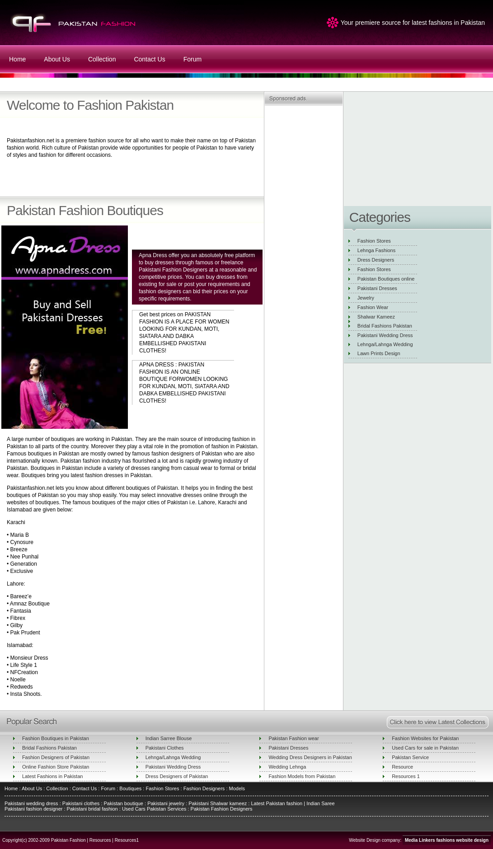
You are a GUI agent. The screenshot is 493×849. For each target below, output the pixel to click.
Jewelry (365, 297)
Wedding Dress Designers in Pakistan (310, 757)
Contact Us (149, 59)
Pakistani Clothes (165, 747)
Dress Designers (375, 260)
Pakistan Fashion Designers (220, 808)
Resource (402, 766)
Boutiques (130, 788)
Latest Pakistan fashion (276, 803)
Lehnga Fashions (376, 250)
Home (17, 59)
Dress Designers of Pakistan (177, 776)
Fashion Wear (372, 307)
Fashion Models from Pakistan (301, 776)
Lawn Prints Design (378, 353)
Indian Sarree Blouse (169, 738)
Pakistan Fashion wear (293, 738)
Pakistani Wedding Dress (385, 335)
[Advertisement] (112, 177)
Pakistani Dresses (377, 288)
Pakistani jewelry (165, 803)
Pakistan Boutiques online (386, 278)
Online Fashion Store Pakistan (55, 766)
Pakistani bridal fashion (92, 808)
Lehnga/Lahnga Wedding (385, 344)
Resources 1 (406, 776)
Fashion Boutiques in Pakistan (55, 738)
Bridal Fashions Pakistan (384, 325)
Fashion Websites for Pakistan (425, 738)
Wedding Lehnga (287, 766)
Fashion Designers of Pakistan (55, 757)
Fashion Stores (374, 241)
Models (237, 788)
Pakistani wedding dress (32, 803)
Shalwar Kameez (376, 316)
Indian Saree (320, 803)
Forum (192, 59)
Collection (102, 59)
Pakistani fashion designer (33, 808)
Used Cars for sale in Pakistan (425, 747)
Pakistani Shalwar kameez (217, 803)
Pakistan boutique (123, 803)
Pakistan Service (410, 757)
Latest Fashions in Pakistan (52, 776)
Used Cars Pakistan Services (154, 808)
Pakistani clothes (81, 803)
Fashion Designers (203, 788)
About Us (57, 59)
